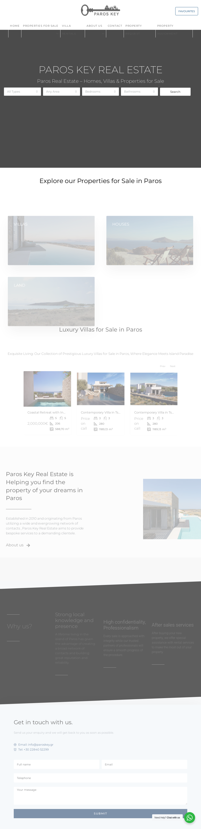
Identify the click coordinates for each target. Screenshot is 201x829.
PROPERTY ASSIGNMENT (167, 29)
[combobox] (22, 91)
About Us (94, 25)
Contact (115, 25)
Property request (133, 29)
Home (15, 25)
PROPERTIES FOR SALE (40, 25)
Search (175, 92)
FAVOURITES (186, 11)
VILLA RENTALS (69, 29)
